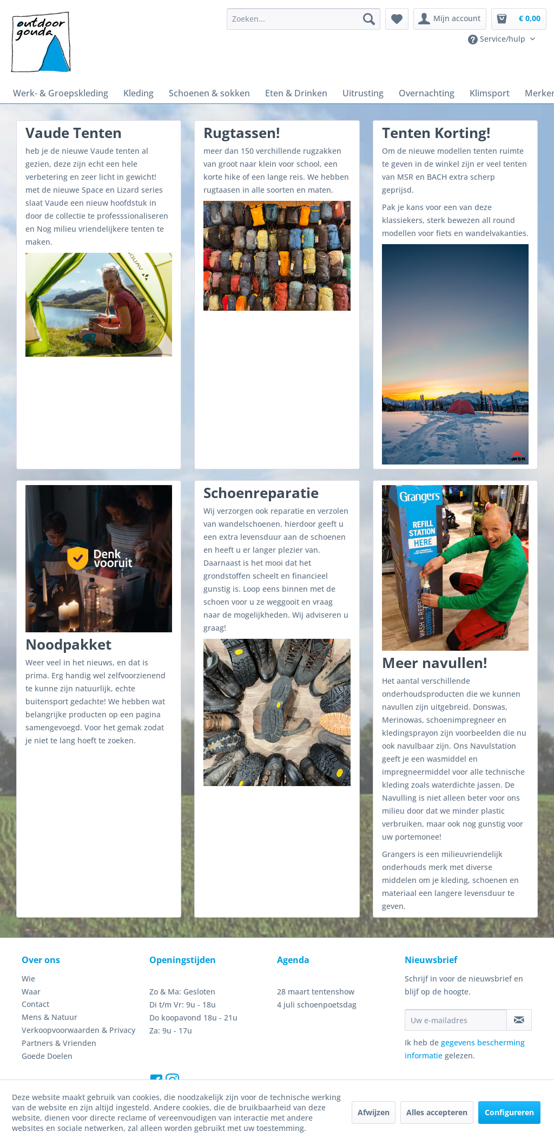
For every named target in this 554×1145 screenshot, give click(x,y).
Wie (28, 937)
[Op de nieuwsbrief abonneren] (519, 979)
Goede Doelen (46, 1014)
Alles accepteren (437, 1115)
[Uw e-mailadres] (456, 979)
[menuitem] (309, 19)
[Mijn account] (453, 19)
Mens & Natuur (47, 975)
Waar (30, 950)
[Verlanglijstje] (402, 19)
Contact (35, 962)
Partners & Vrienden (56, 1001)
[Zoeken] (374, 19)
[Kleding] (132, 92)
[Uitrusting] (345, 92)
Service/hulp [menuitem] (499, 39)
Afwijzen (374, 1115)
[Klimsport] (463, 92)
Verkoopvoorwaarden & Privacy (74, 988)
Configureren (508, 1115)
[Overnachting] (404, 92)
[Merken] (511, 92)
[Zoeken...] (309, 19)
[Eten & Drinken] (283, 92)
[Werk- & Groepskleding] (57, 92)
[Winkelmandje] (519, 19)
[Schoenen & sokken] (200, 92)
